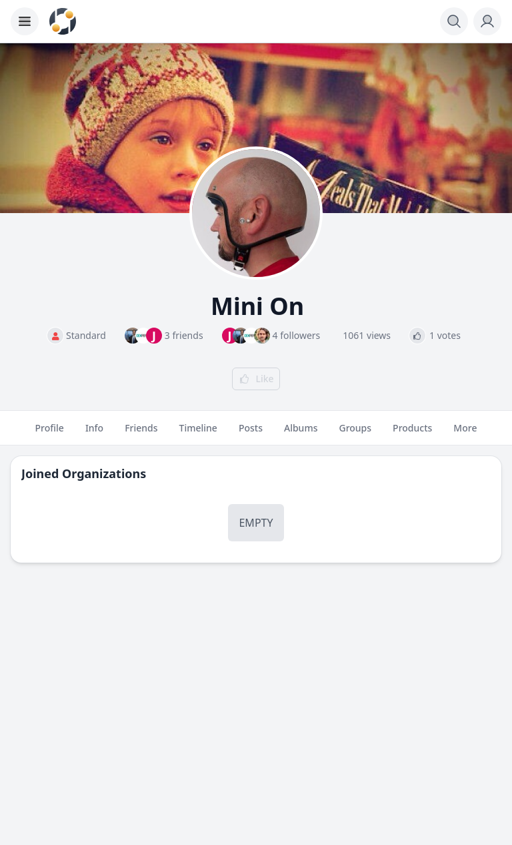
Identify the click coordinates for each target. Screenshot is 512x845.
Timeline (198, 433)
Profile (50, 433)
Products (412, 433)
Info (94, 433)
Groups (355, 433)
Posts (250, 433)
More (465, 433)
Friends (141, 433)
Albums (300, 433)
